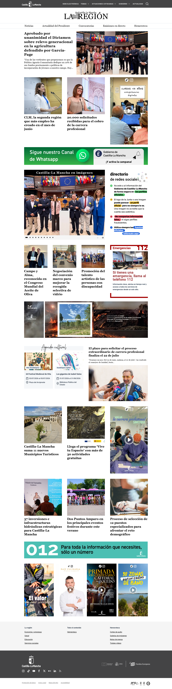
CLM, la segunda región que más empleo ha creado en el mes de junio (42, 123)
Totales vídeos (115, 643)
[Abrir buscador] (147, 4)
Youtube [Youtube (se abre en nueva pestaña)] (33, 671)
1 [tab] (26, 237)
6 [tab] (41, 237)
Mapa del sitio (53, 683)
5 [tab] (38, 237)
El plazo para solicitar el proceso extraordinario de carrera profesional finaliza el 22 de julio (116, 352)
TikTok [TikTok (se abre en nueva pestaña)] (28, 671)
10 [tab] (52, 237)
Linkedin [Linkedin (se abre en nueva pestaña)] (54, 671)
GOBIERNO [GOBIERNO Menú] (123, 4)
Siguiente (102, 237)
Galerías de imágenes (118, 636)
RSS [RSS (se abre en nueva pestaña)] (60, 671)
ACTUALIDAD (138, 4)
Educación (29, 639)
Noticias (29, 26)
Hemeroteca (140, 26)
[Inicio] (51, 661)
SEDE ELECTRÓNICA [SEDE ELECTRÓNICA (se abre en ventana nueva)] (71, 4)
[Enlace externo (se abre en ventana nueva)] (129, 110)
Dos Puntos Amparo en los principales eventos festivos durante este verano (85, 524)
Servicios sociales (31, 643)
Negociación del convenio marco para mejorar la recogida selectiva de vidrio (63, 282)
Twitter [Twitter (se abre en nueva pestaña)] (44, 671)
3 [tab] (32, 237)
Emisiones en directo (114, 26)
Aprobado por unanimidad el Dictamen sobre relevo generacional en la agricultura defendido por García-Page (48, 43)
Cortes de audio (116, 632)
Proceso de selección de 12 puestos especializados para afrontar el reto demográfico (128, 526)
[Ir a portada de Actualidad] (86, 16)
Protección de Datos (29, 683)
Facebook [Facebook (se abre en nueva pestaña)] (39, 671)
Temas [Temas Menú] (84, 4)
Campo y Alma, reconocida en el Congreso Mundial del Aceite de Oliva (35, 282)
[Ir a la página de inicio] (31, 4)
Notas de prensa (116, 639)
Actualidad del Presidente (56, 26)
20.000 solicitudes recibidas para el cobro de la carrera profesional (85, 123)
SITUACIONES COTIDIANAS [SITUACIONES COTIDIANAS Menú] (102, 4)
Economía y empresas (33, 632)
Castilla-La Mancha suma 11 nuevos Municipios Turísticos (41, 450)
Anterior (98, 237)
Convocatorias (86, 26)
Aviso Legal (42, 683)
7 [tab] (44, 237)
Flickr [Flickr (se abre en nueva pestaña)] (49, 671)
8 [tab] (47, 237)
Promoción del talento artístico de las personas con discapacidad (93, 278)
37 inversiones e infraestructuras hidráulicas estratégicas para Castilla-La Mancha (43, 526)
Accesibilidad (65, 683)
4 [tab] (35, 237)
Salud (27, 636)
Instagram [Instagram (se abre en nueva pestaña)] (23, 671)
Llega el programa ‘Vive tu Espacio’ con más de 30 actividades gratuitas (85, 452)
